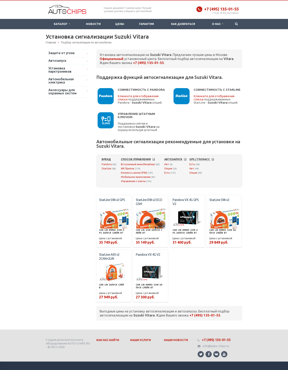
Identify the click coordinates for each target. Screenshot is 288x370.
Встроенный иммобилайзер (138, 164)
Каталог (62, 24)
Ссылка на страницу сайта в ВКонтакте (216, 354)
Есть (167, 172)
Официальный (112, 59)
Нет (166, 164)
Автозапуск (57, 60)
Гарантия (146, 24)
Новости (93, 24)
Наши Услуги (140, 340)
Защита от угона (61, 53)
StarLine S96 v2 (219, 200)
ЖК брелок (127, 168)
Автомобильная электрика (61, 80)
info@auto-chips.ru (215, 346)
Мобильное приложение (136, 176)
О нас (217, 24)
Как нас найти (107, 340)
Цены (119, 24)
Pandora (107, 164)
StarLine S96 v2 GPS (112, 200)
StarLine (106, 168)
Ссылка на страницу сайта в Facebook (209, 354)
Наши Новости (176, 340)
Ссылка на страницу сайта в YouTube (224, 354)
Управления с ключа (133, 181)
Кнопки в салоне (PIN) (134, 172)
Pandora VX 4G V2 (148, 254)
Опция (168, 168)
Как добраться (183, 24)
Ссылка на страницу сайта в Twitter (200, 354)
